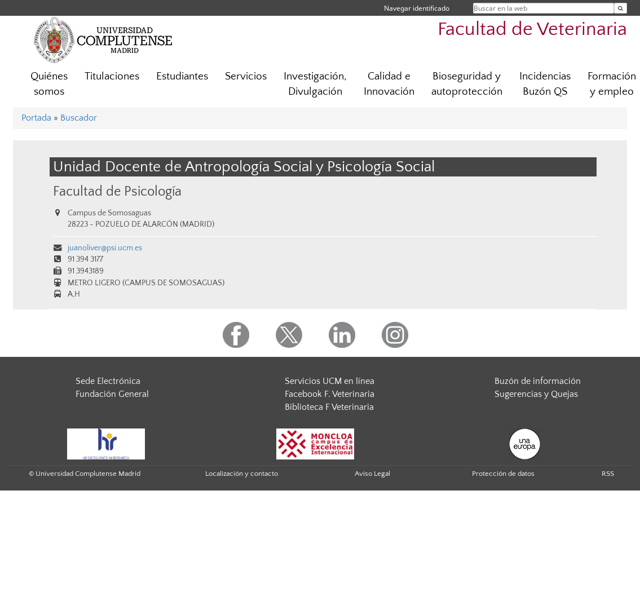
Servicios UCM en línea (329, 381)
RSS (608, 474)
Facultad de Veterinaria (532, 29)
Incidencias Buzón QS (545, 84)
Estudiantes (182, 76)
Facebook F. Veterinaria (329, 394)
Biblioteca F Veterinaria (329, 407)
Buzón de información (538, 381)
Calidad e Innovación (389, 84)
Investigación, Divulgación (315, 84)
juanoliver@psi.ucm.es (105, 248)
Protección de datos (503, 474)
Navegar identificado (416, 8)
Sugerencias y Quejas (536, 394)
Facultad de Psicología (117, 191)
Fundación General (112, 394)
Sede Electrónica (108, 381)
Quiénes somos (49, 84)
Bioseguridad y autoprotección (466, 84)
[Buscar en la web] (620, 8)
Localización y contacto (241, 474)
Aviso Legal (372, 474)
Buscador (78, 118)
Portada (36, 118)
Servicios (246, 76)
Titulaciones (112, 76)
